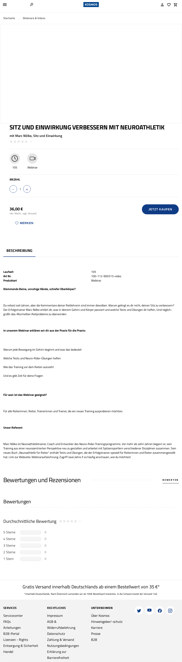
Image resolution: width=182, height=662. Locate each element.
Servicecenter (13, 615)
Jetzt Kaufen (160, 209)
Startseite (9, 18)
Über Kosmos (100, 615)
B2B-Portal (11, 633)
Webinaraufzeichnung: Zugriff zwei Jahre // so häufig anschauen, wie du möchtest (81, 457)
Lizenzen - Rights (15, 639)
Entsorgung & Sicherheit (20, 645)
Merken (24, 223)
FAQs (7, 621)
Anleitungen (12, 627)
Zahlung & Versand (60, 639)
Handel (8, 651)
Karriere (97, 627)
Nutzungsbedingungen (63, 645)
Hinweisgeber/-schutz (106, 621)
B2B (94, 639)
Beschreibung (19, 250)
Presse (95, 633)
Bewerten (170, 480)
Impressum (55, 615)
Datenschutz (56, 633)
